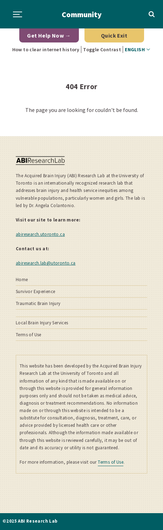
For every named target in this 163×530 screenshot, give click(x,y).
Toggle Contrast (102, 49)
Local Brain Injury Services (42, 323)
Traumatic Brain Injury (38, 303)
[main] (81, 102)
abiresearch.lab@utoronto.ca (46, 263)
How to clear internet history (46, 49)
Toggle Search (152, 14)
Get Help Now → (49, 35)
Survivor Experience (35, 291)
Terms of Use (28, 335)
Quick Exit (114, 35)
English (135, 49)
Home (22, 280)
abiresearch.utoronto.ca (40, 234)
